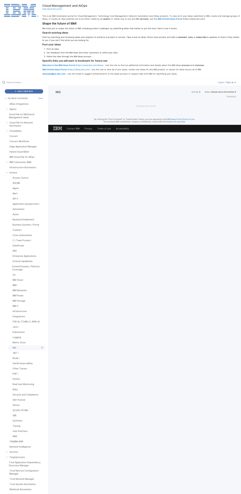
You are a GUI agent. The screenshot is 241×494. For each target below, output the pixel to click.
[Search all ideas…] (28, 82)
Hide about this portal (52, 9)
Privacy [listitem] (88, 128)
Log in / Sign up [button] (227, 82)
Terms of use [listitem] (104, 128)
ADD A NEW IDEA (24, 91)
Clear (40, 98)
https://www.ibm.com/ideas (89, 65)
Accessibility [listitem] (122, 128)
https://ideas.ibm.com (78, 69)
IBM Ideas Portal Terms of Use (180, 119)
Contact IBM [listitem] (73, 128)
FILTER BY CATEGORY (16, 98)
